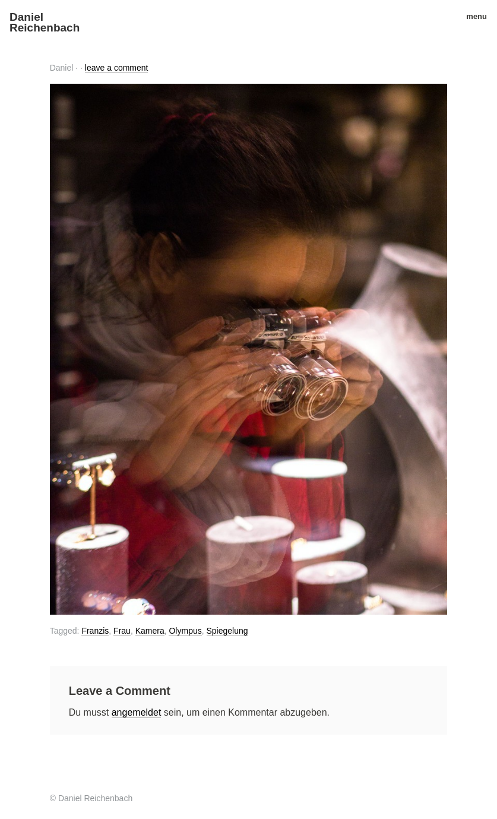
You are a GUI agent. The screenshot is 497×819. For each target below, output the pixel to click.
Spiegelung (227, 630)
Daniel (62, 67)
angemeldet (137, 712)
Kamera (149, 630)
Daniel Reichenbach (45, 22)
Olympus (185, 630)
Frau (122, 630)
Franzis (95, 630)
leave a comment (116, 67)
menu (472, 16)
